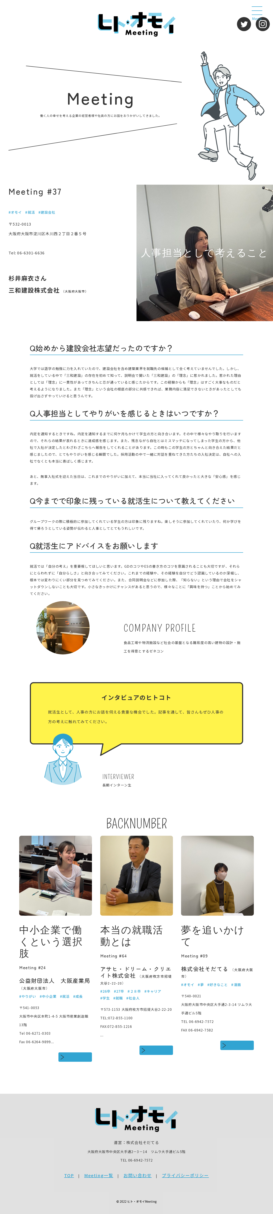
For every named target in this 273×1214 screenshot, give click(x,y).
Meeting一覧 (98, 1175)
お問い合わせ (137, 1175)
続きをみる (78, 1057)
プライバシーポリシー (185, 1175)
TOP (69, 1175)
